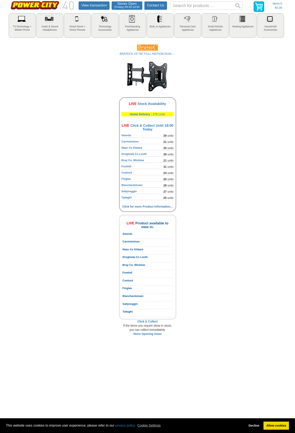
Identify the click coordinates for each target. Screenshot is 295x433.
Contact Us (155, 5)
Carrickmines (130, 141)
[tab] (22, 25)
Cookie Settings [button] (149, 425)
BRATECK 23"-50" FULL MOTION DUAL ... (147, 53)
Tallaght (127, 197)
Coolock (127, 172)
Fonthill (126, 166)
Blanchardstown (132, 185)
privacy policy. (125, 425)
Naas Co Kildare (132, 147)
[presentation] (22, 25)
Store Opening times (147, 334)
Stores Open (127, 5)
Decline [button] (254, 425)
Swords (126, 135)
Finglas (126, 178)
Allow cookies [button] (276, 425)
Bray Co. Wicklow (133, 160)
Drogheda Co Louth (134, 154)
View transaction (94, 5)
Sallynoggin (129, 191)
